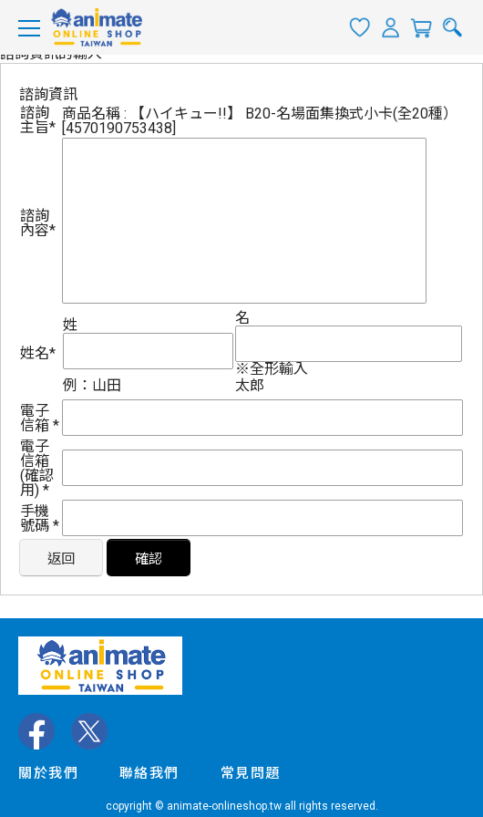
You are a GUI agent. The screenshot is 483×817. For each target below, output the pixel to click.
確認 (148, 559)
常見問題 (251, 773)
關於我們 (48, 773)
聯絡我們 (149, 773)
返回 (61, 559)
